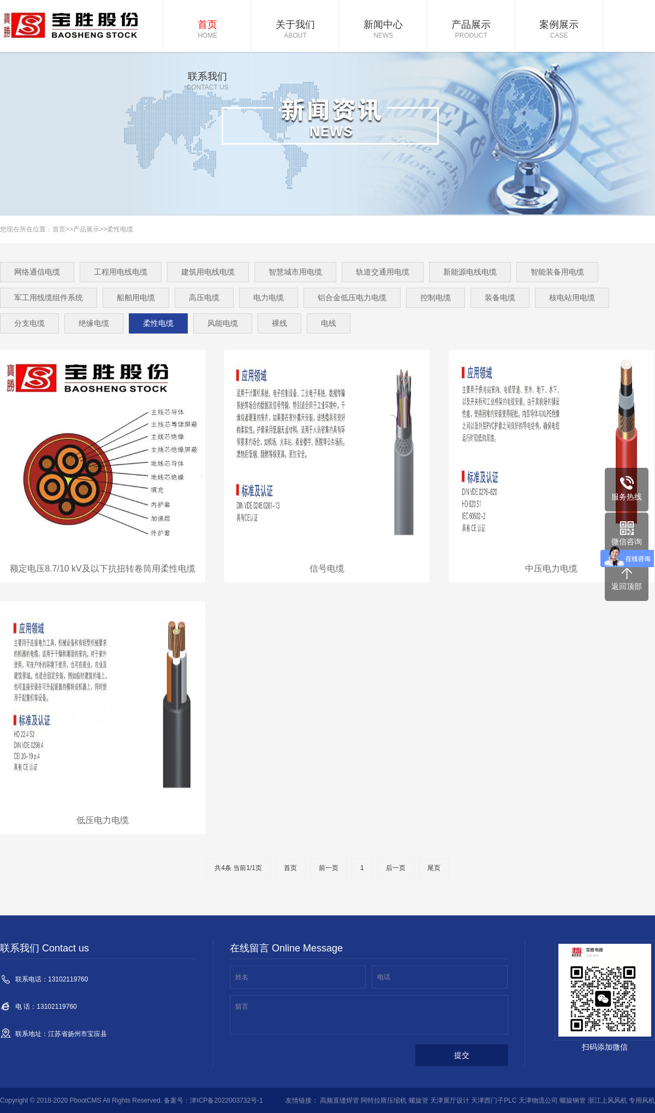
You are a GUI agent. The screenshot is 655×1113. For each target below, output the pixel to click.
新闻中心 (383, 30)
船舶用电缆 (136, 297)
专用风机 (642, 1100)
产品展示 (471, 30)
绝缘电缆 (94, 323)
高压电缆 (204, 297)
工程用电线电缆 (120, 271)
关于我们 (295, 30)
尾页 (433, 868)
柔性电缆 (120, 229)
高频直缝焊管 (339, 1100)
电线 (328, 323)
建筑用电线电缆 (208, 271)
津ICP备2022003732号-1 (226, 1100)
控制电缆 (435, 297)
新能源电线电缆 (470, 271)
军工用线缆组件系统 (48, 297)
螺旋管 (418, 1100)
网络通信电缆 (37, 271)
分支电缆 (29, 323)
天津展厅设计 (449, 1100)
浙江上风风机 (607, 1100)
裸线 (279, 323)
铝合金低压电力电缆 (352, 297)
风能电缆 (222, 323)
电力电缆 (268, 297)
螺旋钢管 (572, 1100)
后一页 (396, 868)
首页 (207, 30)
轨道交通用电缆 (382, 271)
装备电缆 (500, 297)
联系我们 (207, 82)
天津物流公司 (538, 1100)
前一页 (328, 868)
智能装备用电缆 (557, 271)
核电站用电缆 (572, 297)
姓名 (241, 977)
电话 (383, 977)
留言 (241, 1006)
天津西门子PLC (493, 1100)
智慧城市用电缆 (295, 271)
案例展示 (559, 30)
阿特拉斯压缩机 (384, 1100)
